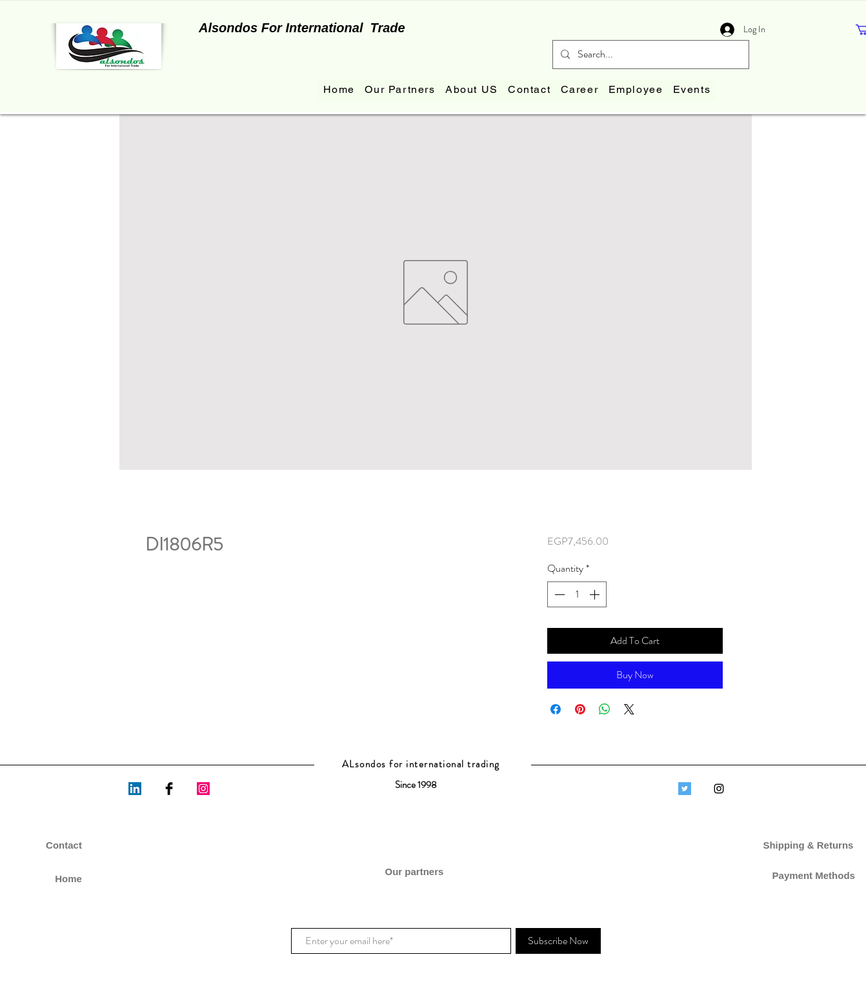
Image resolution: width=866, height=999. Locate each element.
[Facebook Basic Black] (169, 788)
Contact (64, 845)
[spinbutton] (577, 594)
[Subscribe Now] (558, 941)
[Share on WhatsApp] (604, 709)
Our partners (415, 871)
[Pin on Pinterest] (580, 709)
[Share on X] (629, 709)
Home (68, 878)
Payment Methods (809, 875)
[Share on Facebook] (555, 709)
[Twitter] (684, 788)
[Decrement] (558, 594)
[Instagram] (203, 788)
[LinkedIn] (134, 788)
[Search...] (649, 54)
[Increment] (596, 594)
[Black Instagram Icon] (718, 788)
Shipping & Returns (809, 845)
